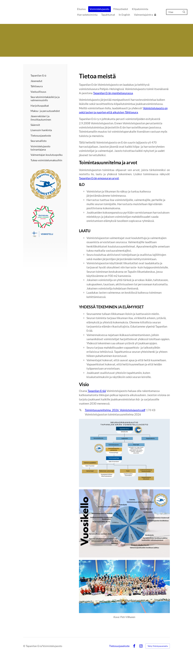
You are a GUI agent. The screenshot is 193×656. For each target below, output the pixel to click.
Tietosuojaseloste (119, 646)
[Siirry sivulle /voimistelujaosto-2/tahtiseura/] (45, 221)
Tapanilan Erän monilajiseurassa (113, 93)
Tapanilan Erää (97, 391)
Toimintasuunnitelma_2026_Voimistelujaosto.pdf (115, 410)
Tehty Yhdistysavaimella (158, 646)
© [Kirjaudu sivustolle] (24, 646)
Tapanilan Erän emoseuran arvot (99, 178)
